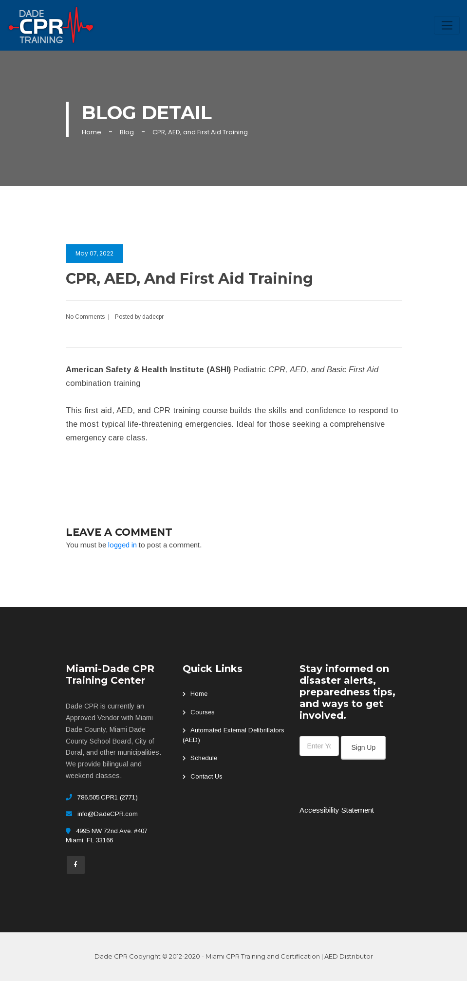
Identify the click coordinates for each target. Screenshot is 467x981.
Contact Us (206, 776)
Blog (127, 132)
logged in (122, 545)
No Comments (85, 316)
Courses (202, 712)
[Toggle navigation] (447, 25)
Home (91, 132)
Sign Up (363, 747)
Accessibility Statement (336, 810)
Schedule (203, 758)
